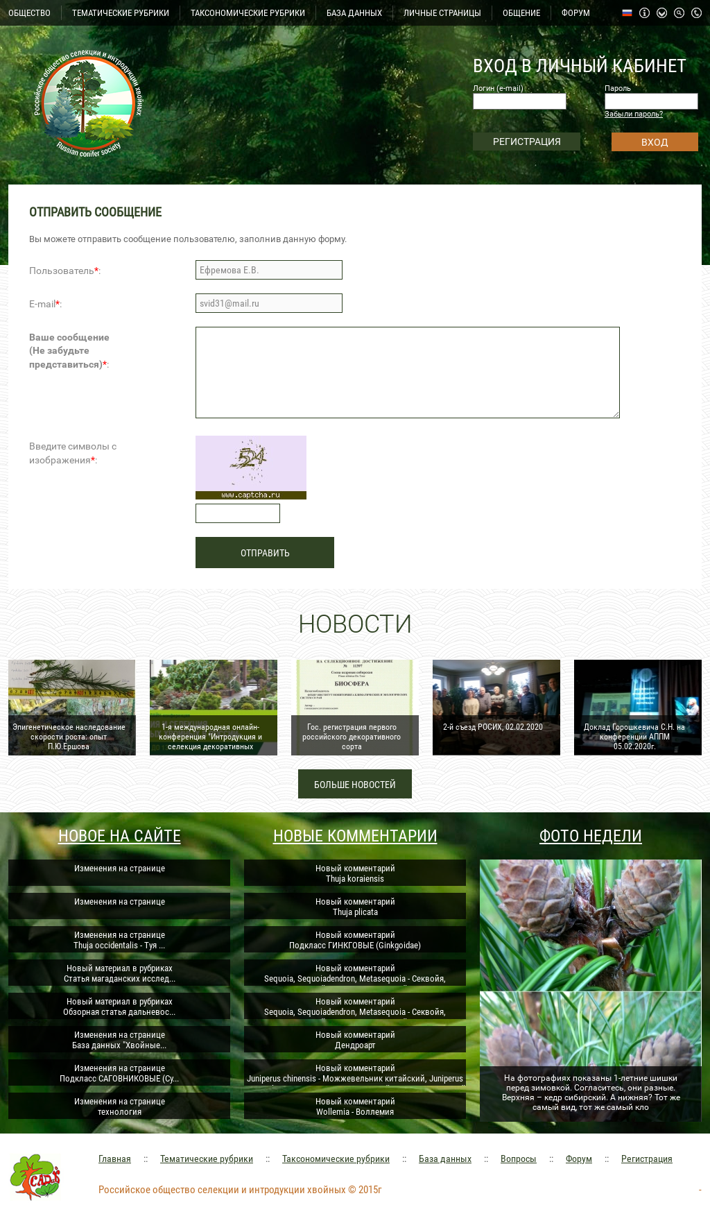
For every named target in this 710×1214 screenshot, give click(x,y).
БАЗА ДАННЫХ (354, 13)
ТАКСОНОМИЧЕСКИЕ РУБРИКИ (248, 13)
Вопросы (519, 1158)
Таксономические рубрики (336, 1158)
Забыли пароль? (634, 114)
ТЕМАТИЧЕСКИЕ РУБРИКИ (120, 13)
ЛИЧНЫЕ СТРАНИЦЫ (442, 13)
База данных (445, 1158)
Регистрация (647, 1158)
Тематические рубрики (206, 1158)
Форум (579, 1158)
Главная (114, 1158)
